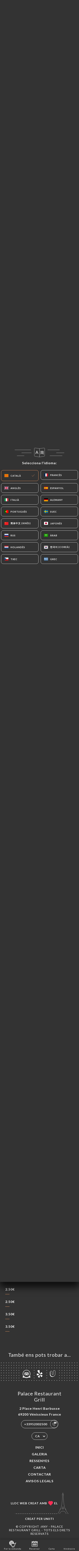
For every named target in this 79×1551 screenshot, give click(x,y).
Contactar (39, 1474)
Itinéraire (69, 1545)
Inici (39, 1447)
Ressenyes (39, 1461)
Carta (39, 1467)
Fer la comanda (12, 1545)
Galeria (39, 1454)
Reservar (34, 1545)
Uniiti (49, 1519)
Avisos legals (40, 1481)
